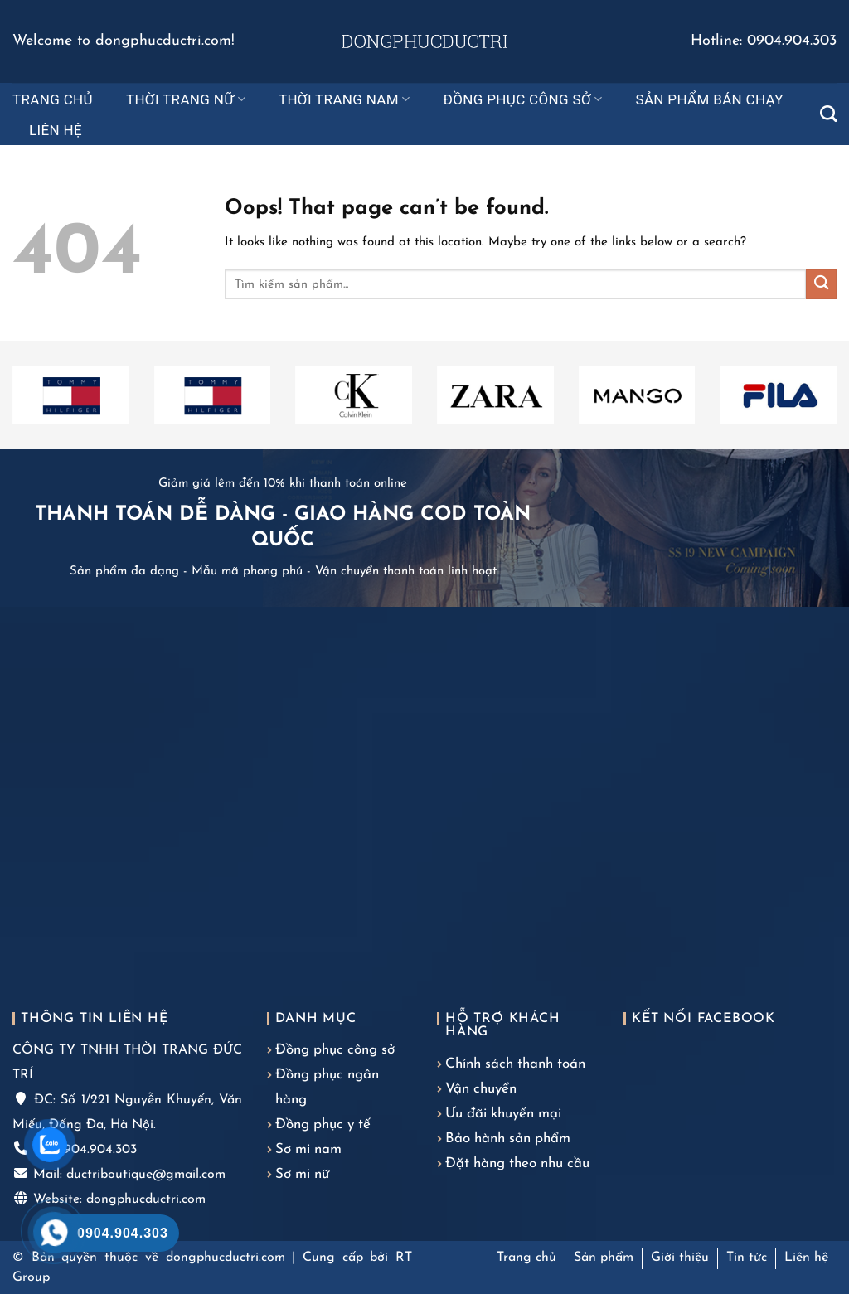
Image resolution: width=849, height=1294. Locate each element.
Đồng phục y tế (323, 1124)
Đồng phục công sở (523, 99)
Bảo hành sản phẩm (507, 1139)
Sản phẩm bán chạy (709, 99)
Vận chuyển (481, 1089)
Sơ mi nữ (302, 1174)
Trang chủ (52, 99)
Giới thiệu (680, 1257)
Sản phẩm (603, 1257)
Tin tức (746, 1257)
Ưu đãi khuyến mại (503, 1114)
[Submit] (821, 284)
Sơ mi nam (308, 1149)
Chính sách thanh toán (515, 1064)
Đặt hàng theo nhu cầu (517, 1163)
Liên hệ (55, 130)
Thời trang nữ (185, 99)
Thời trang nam (344, 99)
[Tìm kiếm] (828, 113)
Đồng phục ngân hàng (327, 1087)
